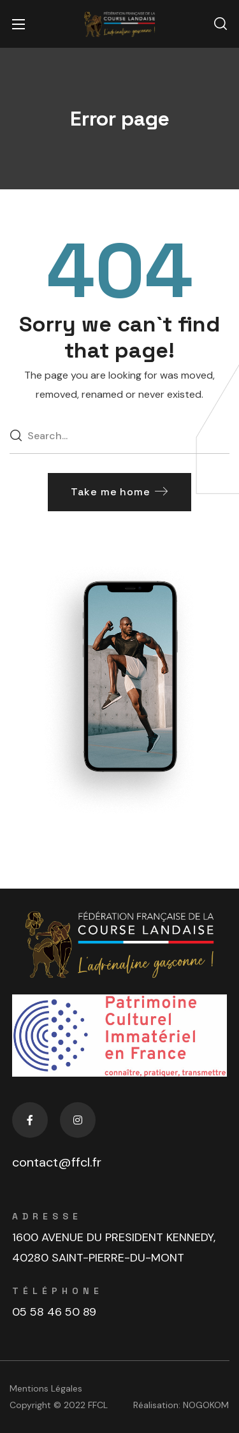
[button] (220, 24)
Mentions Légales (46, 1388)
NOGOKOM (206, 1405)
